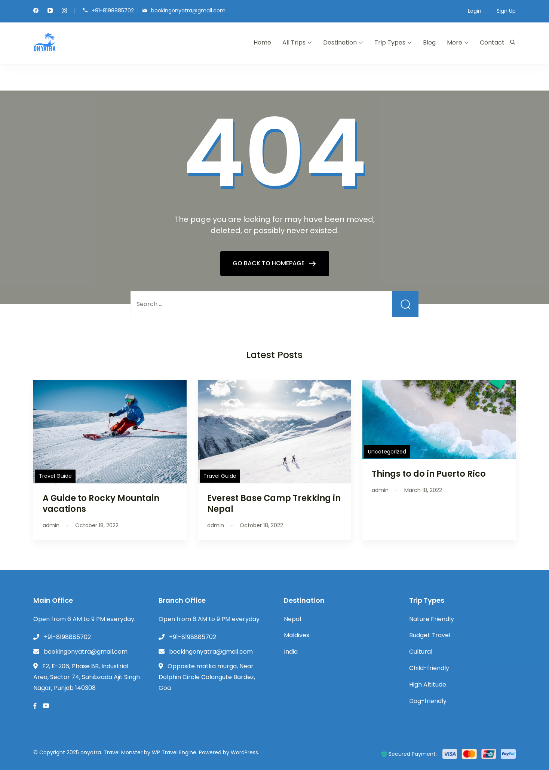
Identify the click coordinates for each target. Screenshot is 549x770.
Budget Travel (429, 635)
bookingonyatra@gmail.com (188, 10)
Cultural (420, 651)
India (291, 651)
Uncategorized (387, 451)
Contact (492, 42)
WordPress (244, 752)
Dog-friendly (428, 701)
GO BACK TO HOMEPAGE (269, 263)
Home (262, 42)
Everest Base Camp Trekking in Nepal (274, 503)
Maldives (296, 635)
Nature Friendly (431, 619)
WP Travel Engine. (174, 752)
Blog (429, 42)
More (454, 42)
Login (474, 11)
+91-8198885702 (113, 10)
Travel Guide (55, 476)
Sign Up (506, 11)
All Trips (294, 42)
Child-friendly (429, 668)
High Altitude (427, 684)
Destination (340, 42)
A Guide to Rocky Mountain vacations (101, 503)
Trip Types (389, 42)
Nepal (292, 619)
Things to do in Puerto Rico (429, 474)
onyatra (90, 752)
